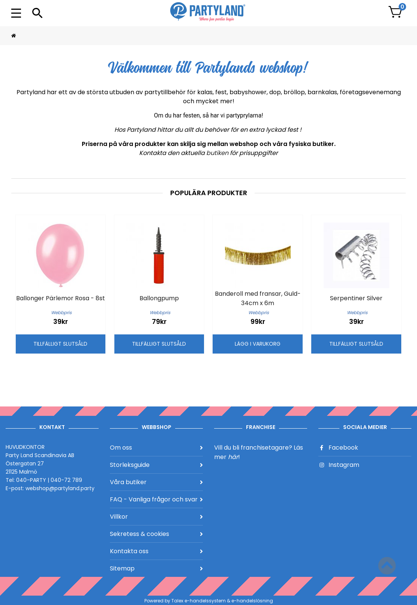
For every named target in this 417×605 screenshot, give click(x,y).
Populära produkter (208, 192)
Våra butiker (156, 482)
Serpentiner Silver (356, 298)
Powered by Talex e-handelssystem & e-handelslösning (208, 600)
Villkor (156, 516)
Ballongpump (159, 298)
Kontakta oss (156, 551)
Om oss (156, 447)
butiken (218, 153)
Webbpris (61, 313)
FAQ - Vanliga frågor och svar (156, 499)
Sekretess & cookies (156, 534)
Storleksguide (156, 465)
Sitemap (156, 568)
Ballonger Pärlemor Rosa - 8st (60, 298)
